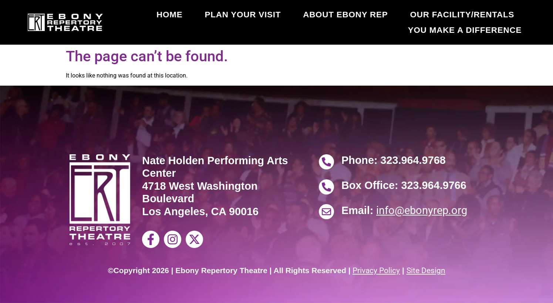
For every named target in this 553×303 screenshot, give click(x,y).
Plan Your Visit (243, 14)
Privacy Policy (376, 270)
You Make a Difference (465, 30)
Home (169, 14)
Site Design (426, 270)
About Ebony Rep (345, 14)
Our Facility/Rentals (462, 14)
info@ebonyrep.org (421, 210)
